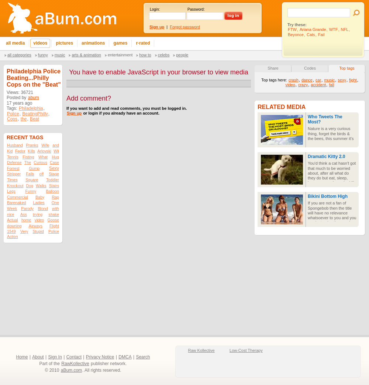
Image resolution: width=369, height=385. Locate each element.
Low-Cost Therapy (246, 350)
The (27, 162)
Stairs (54, 185)
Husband (15, 145)
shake (54, 214)
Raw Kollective (201, 350)
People (182, 55)
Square (31, 180)
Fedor (20, 151)
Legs (11, 191)
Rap (55, 197)
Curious (40, 162)
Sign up (74, 113)
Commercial (17, 197)
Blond (43, 208)
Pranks (32, 145)
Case (54, 162)
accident (318, 85)
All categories (19, 55)
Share (273, 68)
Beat (34, 119)
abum (33, 97)
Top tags (347, 68)
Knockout (15, 185)
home (26, 220)
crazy (303, 85)
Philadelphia (31, 108)
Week (12, 208)
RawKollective (75, 363)
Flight (54, 226)
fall (331, 85)
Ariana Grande (313, 29)
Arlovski (44, 151)
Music (60, 55)
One (55, 202)
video (39, 220)
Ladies (38, 202)
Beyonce (296, 34)
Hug (55, 157)
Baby (39, 197)
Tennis (12, 157)
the (24, 119)
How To (145, 55)
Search (143, 357)
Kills (31, 151)
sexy (342, 80)
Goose (53, 220)
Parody (27, 208)
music (329, 80)
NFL (345, 29)
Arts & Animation (86, 55)
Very (24, 231)
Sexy (54, 168)
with (55, 208)
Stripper (14, 174)
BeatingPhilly (35, 113)
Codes (310, 68)
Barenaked (16, 202)
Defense (14, 162)
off (41, 174)
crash (294, 80)
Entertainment (120, 55)
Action (12, 236)
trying (37, 214)
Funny (43, 55)
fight (353, 80)
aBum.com (71, 370)
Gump (34, 168)
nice (10, 214)
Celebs (164, 55)
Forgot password (185, 27)
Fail (321, 34)
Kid (10, 151)
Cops (12, 119)
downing (14, 226)
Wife (45, 145)
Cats (311, 34)
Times (12, 180)
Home (22, 357)
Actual (12, 220)
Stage (54, 174)
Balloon (52, 191)
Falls (30, 174)
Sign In (55, 357)
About (38, 357)
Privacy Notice (100, 357)
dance (307, 80)
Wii (56, 151)
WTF (333, 29)
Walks (41, 185)
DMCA (124, 357)
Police (13, 113)
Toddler (52, 180)
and (55, 145)
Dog (29, 185)
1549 (11, 231)
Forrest (13, 168)
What (43, 157)
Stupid (38, 231)
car (318, 80)
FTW (292, 29)
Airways (35, 226)
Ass (23, 214)
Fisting (28, 157)
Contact (74, 357)
